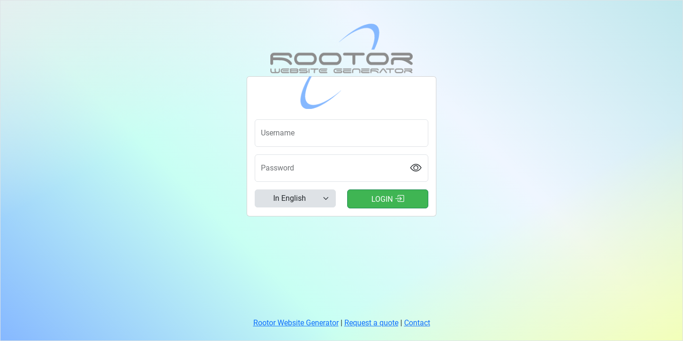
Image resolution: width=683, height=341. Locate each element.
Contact (417, 322)
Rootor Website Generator (296, 322)
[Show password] (416, 168)
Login (387, 198)
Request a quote (371, 322)
